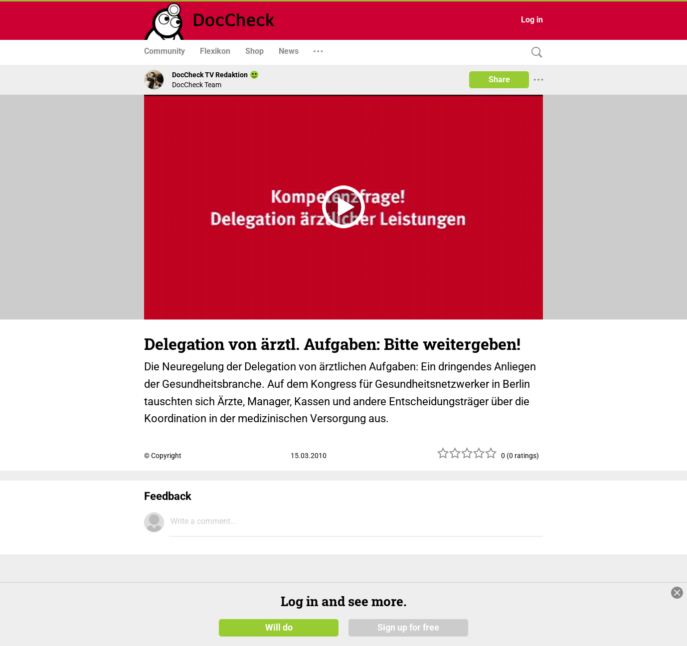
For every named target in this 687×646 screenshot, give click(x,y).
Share (499, 79)
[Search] (534, 52)
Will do (279, 627)
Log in (532, 19)
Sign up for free (408, 627)
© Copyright (162, 456)
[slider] (467, 457)
